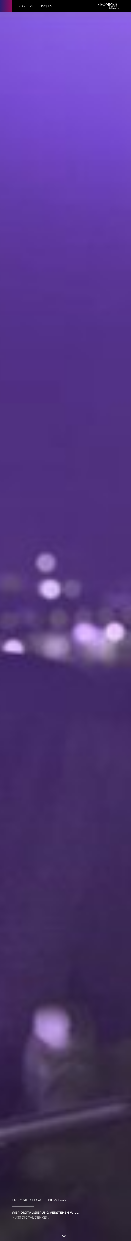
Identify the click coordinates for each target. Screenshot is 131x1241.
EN (50, 6)
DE (43, 6)
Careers (26, 6)
